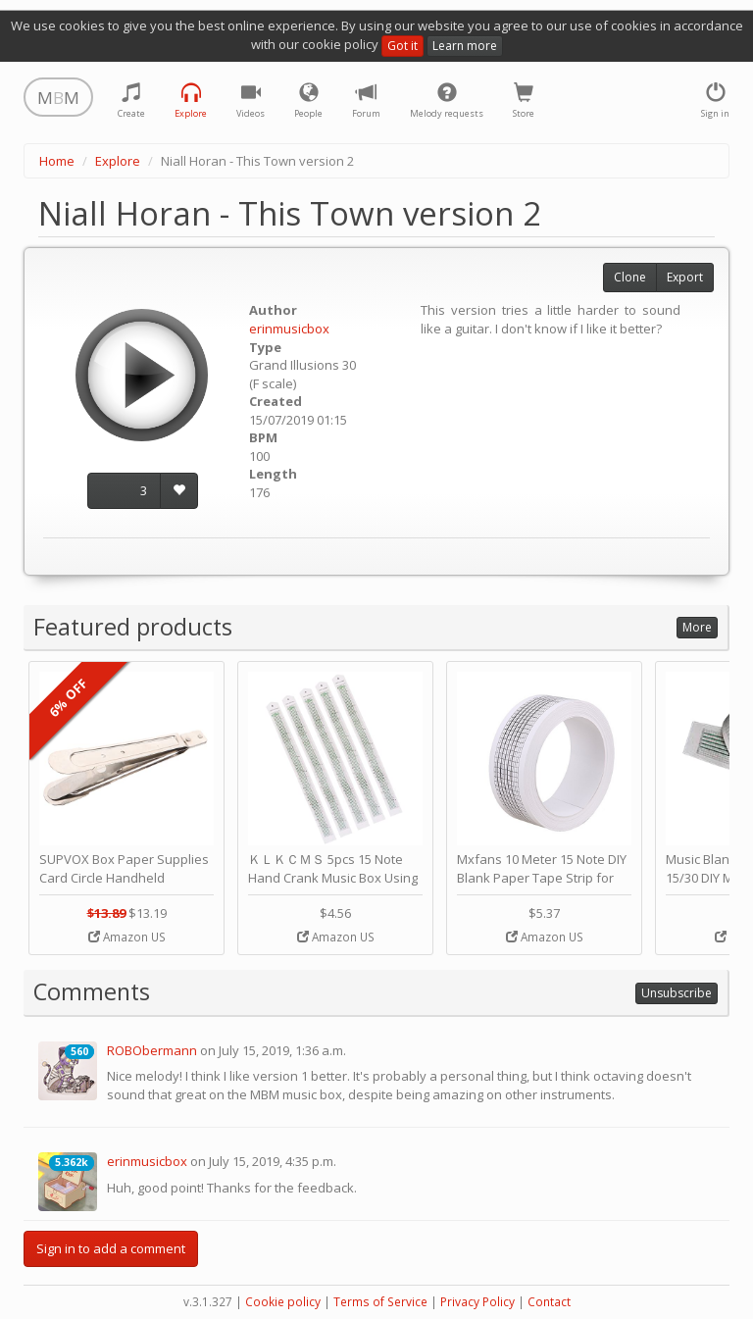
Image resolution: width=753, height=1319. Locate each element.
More (697, 627)
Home (57, 161)
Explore (117, 161)
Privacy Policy (477, 1302)
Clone (630, 277)
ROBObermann (152, 1050)
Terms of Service (380, 1302)
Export (685, 277)
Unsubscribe (676, 993)
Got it (402, 45)
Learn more (464, 45)
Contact (549, 1302)
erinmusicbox (289, 328)
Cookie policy (283, 1302)
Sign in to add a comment (110, 1248)
